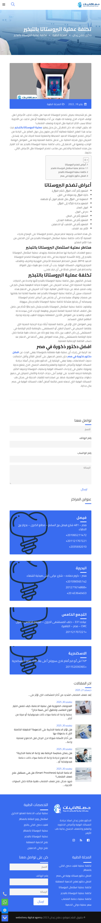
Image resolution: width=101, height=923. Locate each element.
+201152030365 (76, 666)
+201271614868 (76, 587)
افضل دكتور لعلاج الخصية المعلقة (73, 881)
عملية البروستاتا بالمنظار (35, 830)
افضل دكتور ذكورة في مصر (73, 176)
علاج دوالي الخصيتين (37, 847)
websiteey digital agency (29, 917)
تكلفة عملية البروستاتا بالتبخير (72, 172)
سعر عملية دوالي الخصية (78, 904)
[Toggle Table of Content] (84, 160)
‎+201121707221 (76, 540)
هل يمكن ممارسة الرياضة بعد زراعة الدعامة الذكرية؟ (44, 753)
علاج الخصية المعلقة (37, 842)
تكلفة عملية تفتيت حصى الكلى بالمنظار (75, 867)
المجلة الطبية (54, 104)
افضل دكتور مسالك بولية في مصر (73, 875)
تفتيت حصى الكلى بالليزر (36, 824)
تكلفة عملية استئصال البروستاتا (75, 887)
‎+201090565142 (76, 581)
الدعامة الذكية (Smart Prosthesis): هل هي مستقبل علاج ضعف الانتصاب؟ (42, 774)
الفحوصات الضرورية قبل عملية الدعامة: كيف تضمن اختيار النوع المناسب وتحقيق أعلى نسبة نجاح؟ (42, 707)
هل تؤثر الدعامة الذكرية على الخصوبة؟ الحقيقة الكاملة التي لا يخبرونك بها (43, 731)
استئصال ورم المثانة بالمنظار (33, 818)
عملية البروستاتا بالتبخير (36, 836)
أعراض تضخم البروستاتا (75, 164)
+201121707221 (76, 632)
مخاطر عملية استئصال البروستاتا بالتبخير (67, 168)
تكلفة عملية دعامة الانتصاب (76, 898)
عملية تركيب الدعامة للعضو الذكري (29, 813)
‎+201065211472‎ (76, 535)
